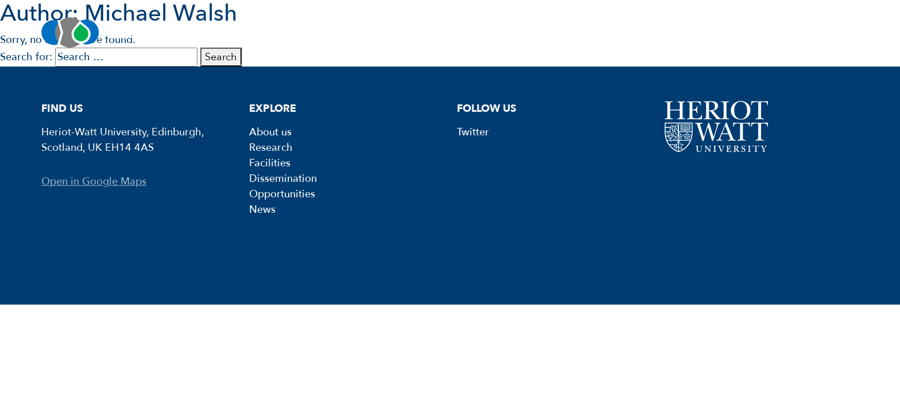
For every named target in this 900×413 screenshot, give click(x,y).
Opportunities (700, 32)
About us (205, 32)
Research (320, 32)
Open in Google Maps (93, 181)
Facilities (434, 32)
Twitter (473, 132)
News (818, 32)
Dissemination (561, 32)
